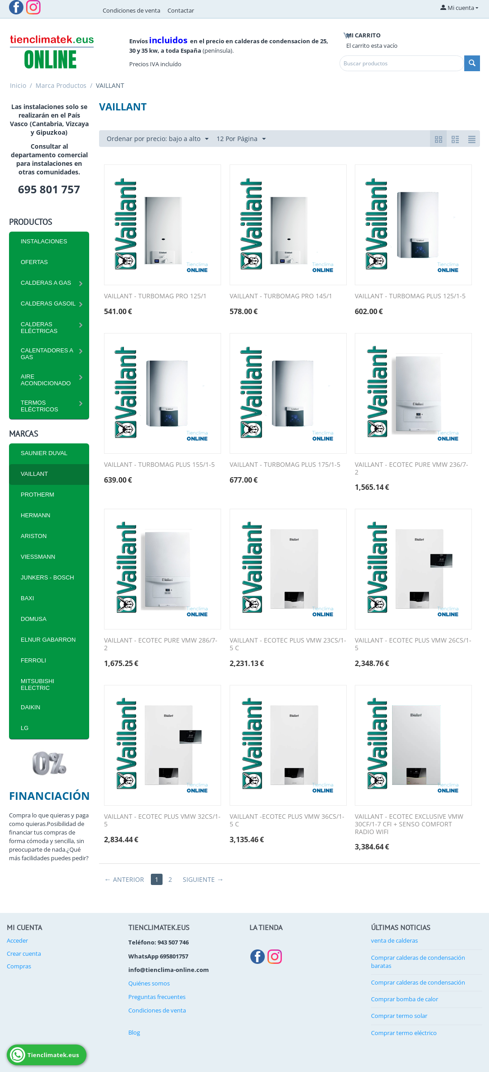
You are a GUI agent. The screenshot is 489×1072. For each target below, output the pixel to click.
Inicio (18, 85)
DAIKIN (30, 707)
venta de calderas (394, 940)
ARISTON (34, 536)
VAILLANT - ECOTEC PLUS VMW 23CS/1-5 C (288, 644)
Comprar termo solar (399, 1016)
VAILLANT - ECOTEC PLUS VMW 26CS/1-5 (413, 644)
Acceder (17, 940)
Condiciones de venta (131, 10)
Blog (134, 1032)
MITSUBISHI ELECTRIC (37, 684)
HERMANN (35, 515)
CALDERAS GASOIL (48, 303)
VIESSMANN (38, 556)
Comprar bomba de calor (404, 999)
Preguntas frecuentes (157, 997)
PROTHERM (37, 494)
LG (24, 728)
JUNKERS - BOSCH (47, 577)
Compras (19, 966)
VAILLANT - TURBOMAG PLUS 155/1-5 (159, 465)
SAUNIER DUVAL (44, 453)
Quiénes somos (149, 983)
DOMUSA (33, 619)
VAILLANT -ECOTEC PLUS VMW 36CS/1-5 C (287, 820)
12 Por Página (241, 139)
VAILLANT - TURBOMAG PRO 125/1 (155, 296)
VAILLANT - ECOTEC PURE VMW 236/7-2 (411, 468)
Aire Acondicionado (46, 380)
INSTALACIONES (44, 241)
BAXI (27, 598)
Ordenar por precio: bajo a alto (157, 139)
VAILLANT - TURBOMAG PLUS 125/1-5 (410, 296)
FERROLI (33, 660)
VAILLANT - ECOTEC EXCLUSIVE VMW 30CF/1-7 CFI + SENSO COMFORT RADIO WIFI (409, 824)
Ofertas (34, 262)
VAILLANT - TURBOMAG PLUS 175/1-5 (285, 465)
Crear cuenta (24, 953)
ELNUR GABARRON (48, 639)
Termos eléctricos (39, 406)
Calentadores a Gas (47, 353)
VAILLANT (34, 473)
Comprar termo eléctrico (404, 1033)
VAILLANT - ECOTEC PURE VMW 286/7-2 (160, 644)
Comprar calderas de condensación (418, 982)
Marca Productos (61, 85)
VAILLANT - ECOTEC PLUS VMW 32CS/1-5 (162, 820)
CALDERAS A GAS (46, 282)
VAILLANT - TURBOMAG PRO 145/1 (281, 296)
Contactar (181, 10)
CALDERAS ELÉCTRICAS (39, 327)
